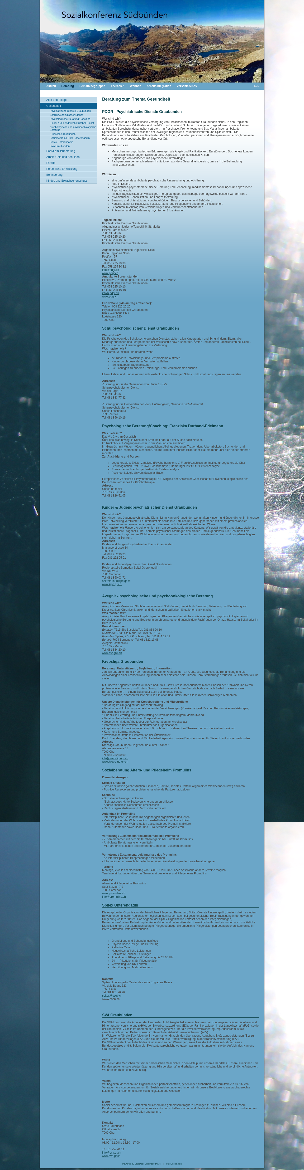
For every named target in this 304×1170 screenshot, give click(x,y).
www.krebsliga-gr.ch (115, 761)
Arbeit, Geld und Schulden (63, 157)
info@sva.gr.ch (111, 1152)
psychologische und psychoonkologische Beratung (73, 128)
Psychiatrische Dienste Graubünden (70, 110)
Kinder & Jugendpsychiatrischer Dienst (72, 123)
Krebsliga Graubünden (63, 133)
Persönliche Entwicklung (61, 169)
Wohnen (135, 86)
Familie (51, 163)
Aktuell (51, 86)
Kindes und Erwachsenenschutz (66, 180)
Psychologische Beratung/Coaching (70, 118)
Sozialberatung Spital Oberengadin (70, 137)
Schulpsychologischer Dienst (66, 114)
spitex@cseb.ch (112, 995)
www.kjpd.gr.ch (112, 584)
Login (256, 86)
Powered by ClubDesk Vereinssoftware (141, 1164)
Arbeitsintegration (159, 86)
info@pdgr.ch (110, 270)
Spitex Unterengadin (61, 142)
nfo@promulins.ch (114, 896)
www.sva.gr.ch (111, 1156)
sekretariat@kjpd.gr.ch (116, 581)
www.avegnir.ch (112, 653)
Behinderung (54, 174)
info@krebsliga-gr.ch (115, 758)
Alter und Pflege (56, 100)
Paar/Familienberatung (60, 151)
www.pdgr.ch (110, 273)
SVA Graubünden (60, 146)
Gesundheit (53, 105)
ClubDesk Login (174, 1164)
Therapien (117, 86)
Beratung (67, 86)
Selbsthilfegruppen (92, 86)
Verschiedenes (187, 86)
